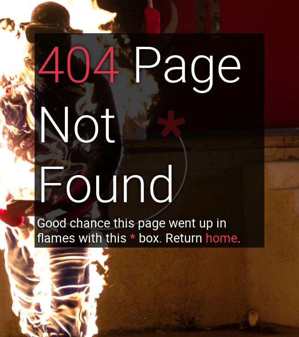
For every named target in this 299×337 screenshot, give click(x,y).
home (221, 237)
